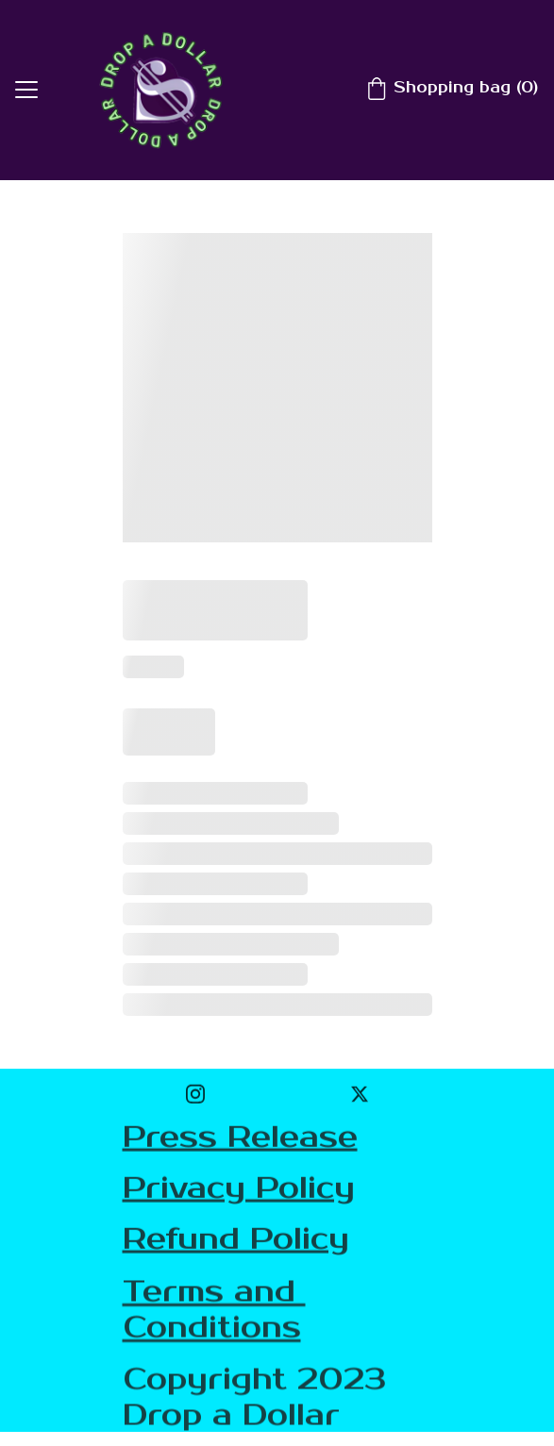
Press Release (240, 1138)
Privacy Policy (239, 1189)
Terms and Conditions (214, 1312)
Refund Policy (236, 1240)
